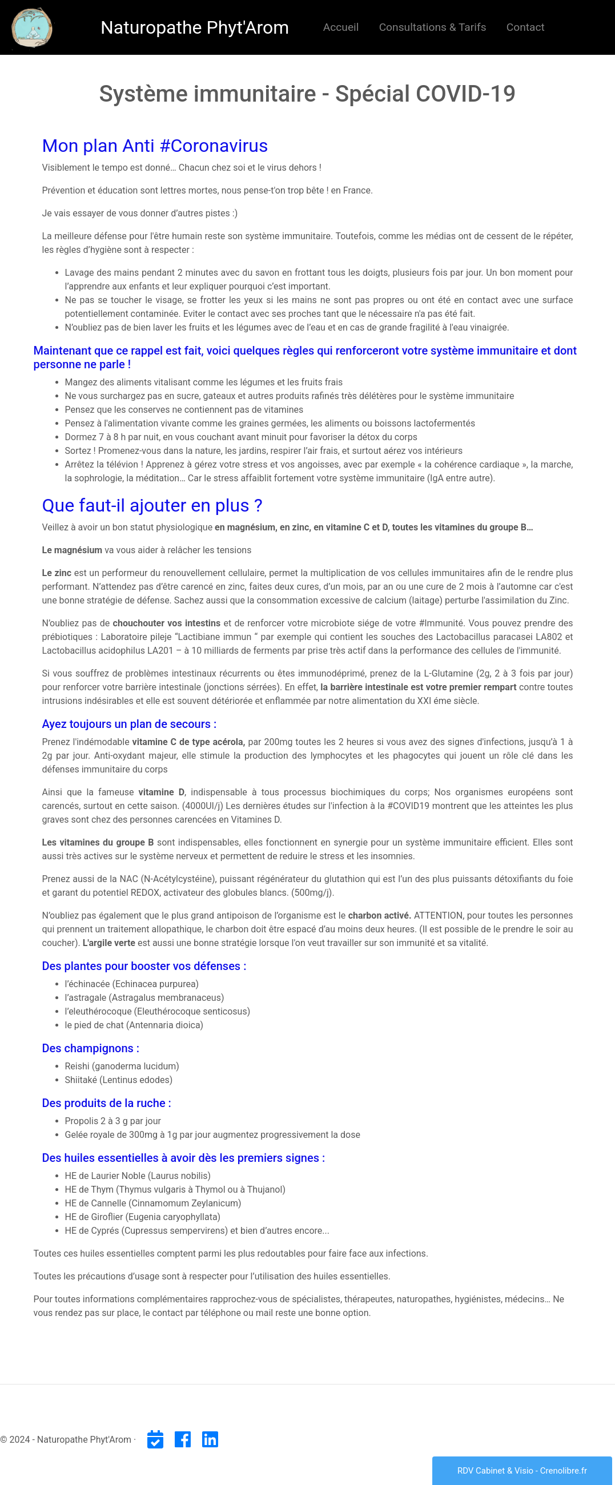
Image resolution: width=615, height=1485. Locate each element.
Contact (526, 27)
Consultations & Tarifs (433, 27)
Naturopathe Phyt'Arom (195, 27)
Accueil (343, 26)
